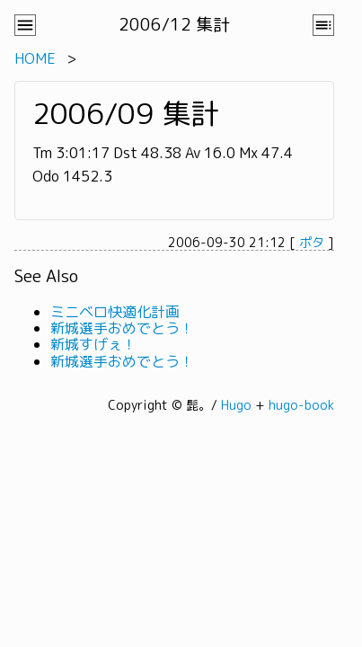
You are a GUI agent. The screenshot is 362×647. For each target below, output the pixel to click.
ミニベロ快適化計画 (115, 312)
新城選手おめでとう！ (122, 328)
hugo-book (301, 404)
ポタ (311, 242)
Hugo (236, 404)
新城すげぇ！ (93, 344)
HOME (35, 58)
